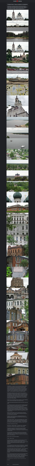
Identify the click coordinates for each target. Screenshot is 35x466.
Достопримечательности (11, 458)
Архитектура (15, 458)
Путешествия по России (23, 458)
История (19, 458)
